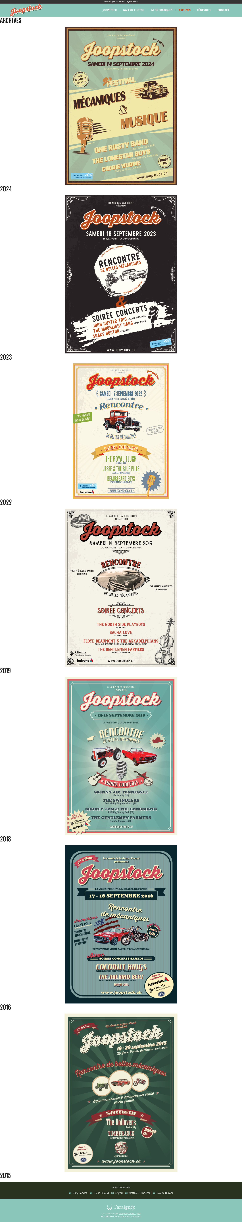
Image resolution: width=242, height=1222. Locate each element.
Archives (185, 10)
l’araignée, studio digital (129, 1213)
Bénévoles (204, 10)
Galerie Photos (133, 10)
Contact (223, 10)
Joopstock (109, 10)
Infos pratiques (161, 10)
